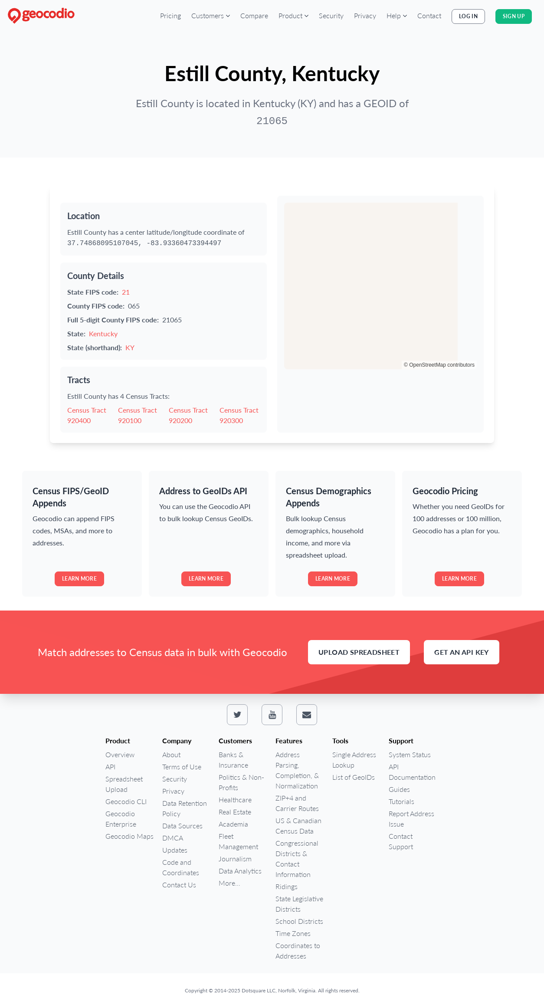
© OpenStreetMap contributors (439, 365)
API (110, 766)
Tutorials (401, 801)
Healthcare (235, 799)
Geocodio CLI (126, 801)
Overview (119, 754)
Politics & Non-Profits (241, 782)
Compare (254, 15)
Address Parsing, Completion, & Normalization (297, 770)
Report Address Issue (411, 818)
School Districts (299, 921)
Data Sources (182, 825)
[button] (210, 15)
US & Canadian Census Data (298, 825)
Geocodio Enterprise (120, 818)
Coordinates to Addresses (297, 950)
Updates (174, 850)
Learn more (79, 578)
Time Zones (293, 933)
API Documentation (412, 771)
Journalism (235, 858)
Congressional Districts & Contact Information (296, 858)
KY (129, 347)
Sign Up (513, 16)
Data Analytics (240, 871)
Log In (468, 16)
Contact (429, 15)
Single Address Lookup (354, 759)
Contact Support (401, 841)
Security (331, 15)
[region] (380, 286)
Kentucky (103, 333)
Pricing (170, 15)
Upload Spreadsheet (359, 652)
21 (126, 292)
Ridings (286, 886)
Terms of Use (181, 766)
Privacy (365, 15)
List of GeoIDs (353, 777)
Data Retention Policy (184, 808)
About (171, 754)
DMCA (172, 838)
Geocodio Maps (129, 836)
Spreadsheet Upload (124, 784)
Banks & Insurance (233, 759)
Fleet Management (238, 841)
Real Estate (235, 812)
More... (229, 883)
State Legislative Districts (299, 903)
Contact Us (179, 884)
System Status (410, 754)
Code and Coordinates (180, 867)
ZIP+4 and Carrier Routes (297, 803)
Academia (233, 824)
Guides (399, 789)
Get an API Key (461, 652)
